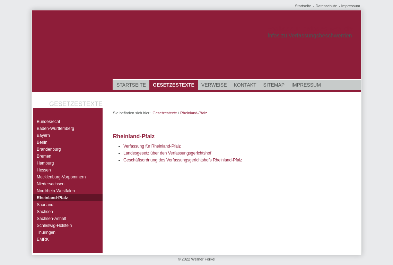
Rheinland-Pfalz (52, 197)
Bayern (43, 135)
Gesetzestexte (173, 85)
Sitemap (274, 85)
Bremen (44, 156)
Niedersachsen (50, 184)
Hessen (44, 170)
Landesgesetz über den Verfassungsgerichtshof (167, 153)
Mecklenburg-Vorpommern (61, 177)
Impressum (350, 6)
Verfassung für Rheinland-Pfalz (152, 146)
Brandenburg (49, 149)
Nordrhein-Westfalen (56, 190)
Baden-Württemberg (55, 128)
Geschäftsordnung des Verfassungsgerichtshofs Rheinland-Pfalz (182, 160)
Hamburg (45, 163)
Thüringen (46, 232)
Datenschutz (326, 6)
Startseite (303, 6)
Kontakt (245, 85)
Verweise (214, 85)
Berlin (42, 142)
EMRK (43, 239)
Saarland (45, 204)
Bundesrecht (48, 121)
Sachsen (45, 211)
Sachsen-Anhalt (51, 218)
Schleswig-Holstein (54, 225)
